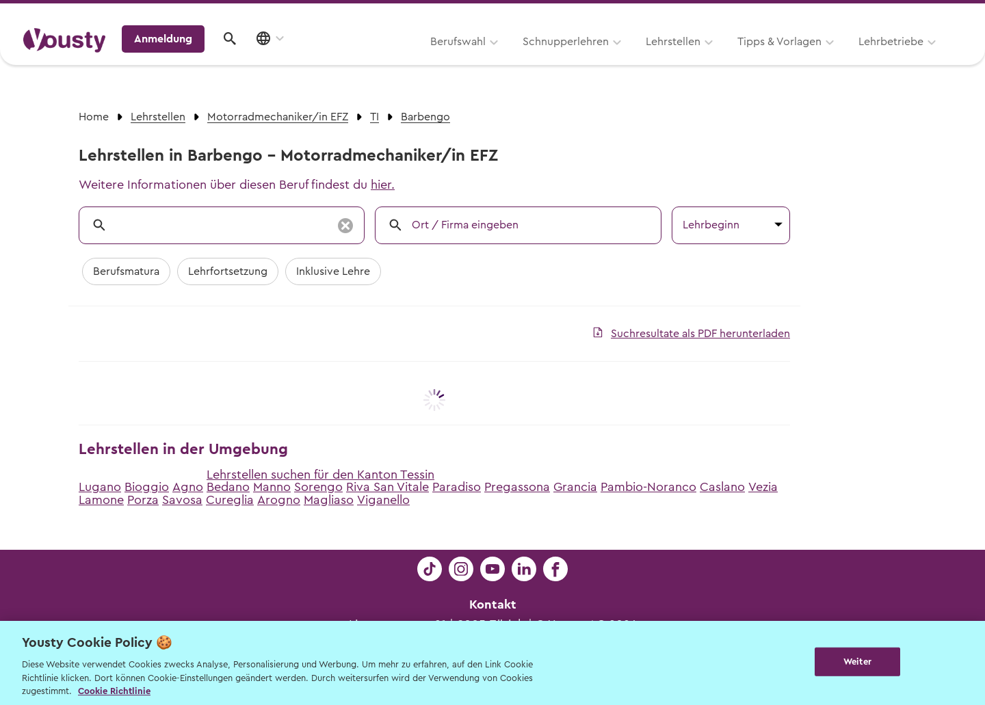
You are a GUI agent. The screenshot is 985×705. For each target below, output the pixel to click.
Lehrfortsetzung (227, 271)
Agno (187, 487)
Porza (143, 500)
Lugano (100, 487)
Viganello (383, 500)
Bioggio (146, 487)
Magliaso (329, 500)
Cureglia (230, 500)
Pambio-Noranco (648, 487)
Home (94, 116)
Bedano (228, 487)
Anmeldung (843, 58)
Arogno (278, 500)
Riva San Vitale (387, 487)
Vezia (763, 487)
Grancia (575, 487)
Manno (272, 487)
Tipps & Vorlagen (606, 59)
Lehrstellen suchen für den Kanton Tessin (320, 474)
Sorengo (318, 487)
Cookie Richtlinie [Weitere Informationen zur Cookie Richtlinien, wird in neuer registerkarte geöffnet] (114, 691)
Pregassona (517, 487)
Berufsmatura (126, 271)
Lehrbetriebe (717, 59)
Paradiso (456, 487)
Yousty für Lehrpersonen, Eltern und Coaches (706, 15)
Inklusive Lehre (333, 271)
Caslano (722, 487)
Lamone (101, 500)
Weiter (857, 661)
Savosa (182, 500)
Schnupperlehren (392, 59)
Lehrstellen (499, 59)
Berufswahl (284, 59)
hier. (383, 184)
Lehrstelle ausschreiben (903, 15)
